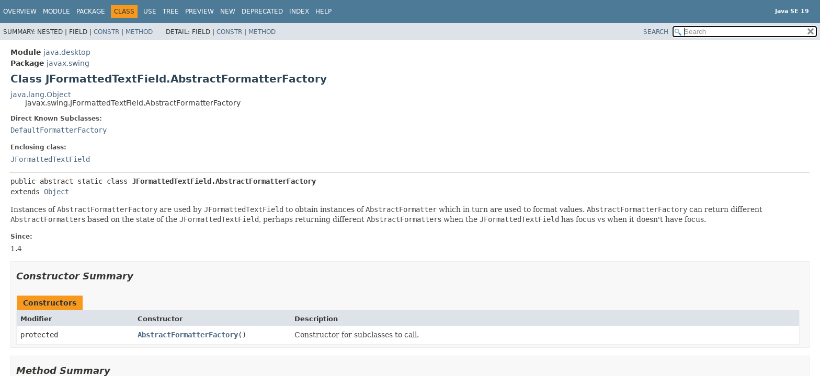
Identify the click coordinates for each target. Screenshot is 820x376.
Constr (106, 32)
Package (90, 11)
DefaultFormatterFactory (58, 130)
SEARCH (655, 32)
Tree (171, 11)
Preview (199, 11)
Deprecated (262, 11)
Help (323, 11)
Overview (20, 11)
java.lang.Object (40, 94)
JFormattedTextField (50, 159)
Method (139, 32)
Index (299, 11)
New (227, 11)
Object (56, 191)
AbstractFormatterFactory (188, 335)
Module (56, 11)
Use (149, 11)
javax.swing (68, 63)
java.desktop (66, 52)
